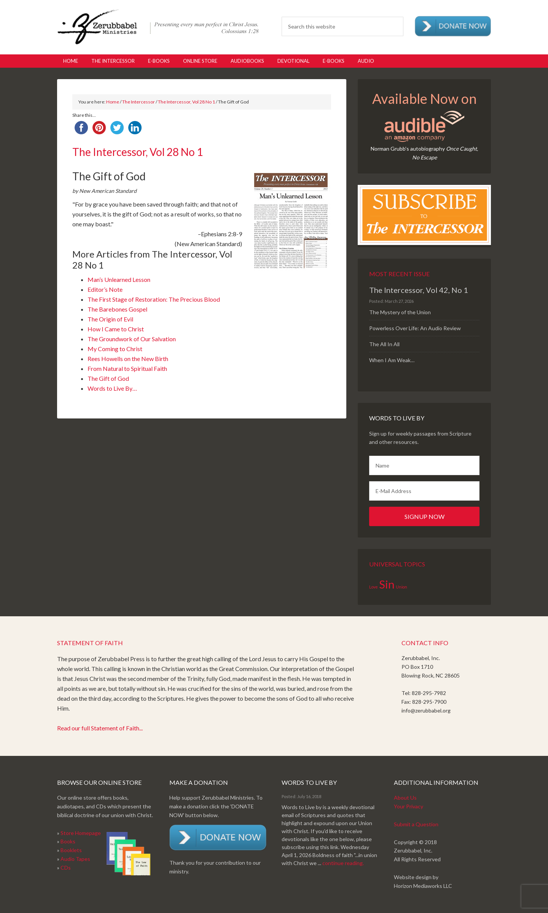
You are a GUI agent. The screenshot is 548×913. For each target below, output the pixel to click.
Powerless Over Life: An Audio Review (415, 328)
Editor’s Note (105, 289)
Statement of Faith (90, 642)
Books (68, 841)
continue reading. (343, 863)
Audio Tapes (75, 859)
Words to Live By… (112, 388)
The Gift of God (108, 378)
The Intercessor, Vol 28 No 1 (186, 102)
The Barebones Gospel (117, 309)
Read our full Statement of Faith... (100, 728)
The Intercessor (138, 102)
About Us (405, 797)
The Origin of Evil (110, 319)
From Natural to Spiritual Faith (127, 368)
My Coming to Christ (115, 348)
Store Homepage (81, 833)
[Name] (424, 465)
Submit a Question (416, 824)
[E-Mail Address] (424, 491)
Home (112, 102)
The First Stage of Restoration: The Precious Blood (154, 299)
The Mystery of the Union (400, 312)
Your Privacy (408, 806)
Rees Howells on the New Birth (128, 358)
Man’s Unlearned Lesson (119, 279)
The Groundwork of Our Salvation (132, 338)
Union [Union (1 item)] (401, 586)
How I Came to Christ (116, 328)
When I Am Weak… (391, 360)
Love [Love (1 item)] (373, 586)
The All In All (384, 344)
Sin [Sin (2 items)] (387, 584)
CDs (66, 867)
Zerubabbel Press (158, 27)
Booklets (71, 850)
